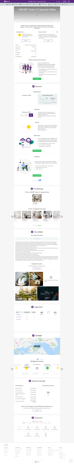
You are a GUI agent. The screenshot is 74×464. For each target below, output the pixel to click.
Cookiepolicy (61, 456)
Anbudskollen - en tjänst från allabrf (53, 450)
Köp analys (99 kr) (37, 150)
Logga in (64, 1)
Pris (4, 453)
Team (60, 450)
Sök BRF (6, 444)
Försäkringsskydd (28, 450)
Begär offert (17, 456)
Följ (57, 21)
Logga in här (37, 268)
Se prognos (54, 102)
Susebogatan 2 (18, 314)
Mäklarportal (50, 453)
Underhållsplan (17, 453)
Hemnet (5, 450)
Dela (17, 21)
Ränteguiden (39, 450)
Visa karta (37, 346)
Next (62, 217)
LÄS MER (48, 40)
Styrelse (40, 421)
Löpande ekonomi (17, 450)
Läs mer (26, 40)
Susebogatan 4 (18, 319)
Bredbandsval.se (38, 161)
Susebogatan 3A (18, 316)
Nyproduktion (39, 453)
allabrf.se (49, 64)
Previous (12, 217)
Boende (37, 421)
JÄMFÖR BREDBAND (37, 175)
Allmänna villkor (61, 453)
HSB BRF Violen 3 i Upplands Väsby (37, 1)
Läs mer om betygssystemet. (42, 130)
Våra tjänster (58, 1)
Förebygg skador (28, 453)
